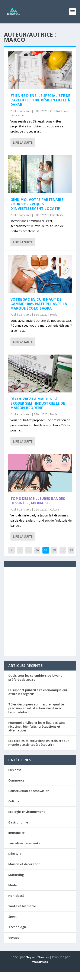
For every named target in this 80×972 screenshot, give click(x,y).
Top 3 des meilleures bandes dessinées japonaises (37, 500)
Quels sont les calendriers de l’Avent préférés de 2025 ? (35, 677)
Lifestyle (14, 854)
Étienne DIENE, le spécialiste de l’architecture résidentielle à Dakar (40, 100)
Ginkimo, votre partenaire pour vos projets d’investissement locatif (36, 204)
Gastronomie (18, 822)
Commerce (16, 780)
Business (14, 770)
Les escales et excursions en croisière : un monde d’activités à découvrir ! (39, 743)
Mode (53, 314)
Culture (54, 509)
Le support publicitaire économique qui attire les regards (37, 692)
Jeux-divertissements (24, 843)
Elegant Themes (37, 957)
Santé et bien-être (22, 906)
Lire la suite (23, 142)
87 (71, 550)
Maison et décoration (24, 864)
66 (37, 550)
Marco (27, 111)
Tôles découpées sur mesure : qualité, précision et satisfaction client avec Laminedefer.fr (36, 708)
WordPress (40, 962)
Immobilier (56, 215)
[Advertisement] (40, 611)
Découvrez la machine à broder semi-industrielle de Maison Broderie (37, 403)
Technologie (17, 927)
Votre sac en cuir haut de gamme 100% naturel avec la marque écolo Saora (38, 304)
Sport (12, 916)
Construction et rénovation (28, 791)
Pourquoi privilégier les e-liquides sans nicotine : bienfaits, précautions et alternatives (36, 726)
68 (54, 550)
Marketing (16, 875)
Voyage (13, 938)
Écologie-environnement (26, 812)
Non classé (16, 896)
